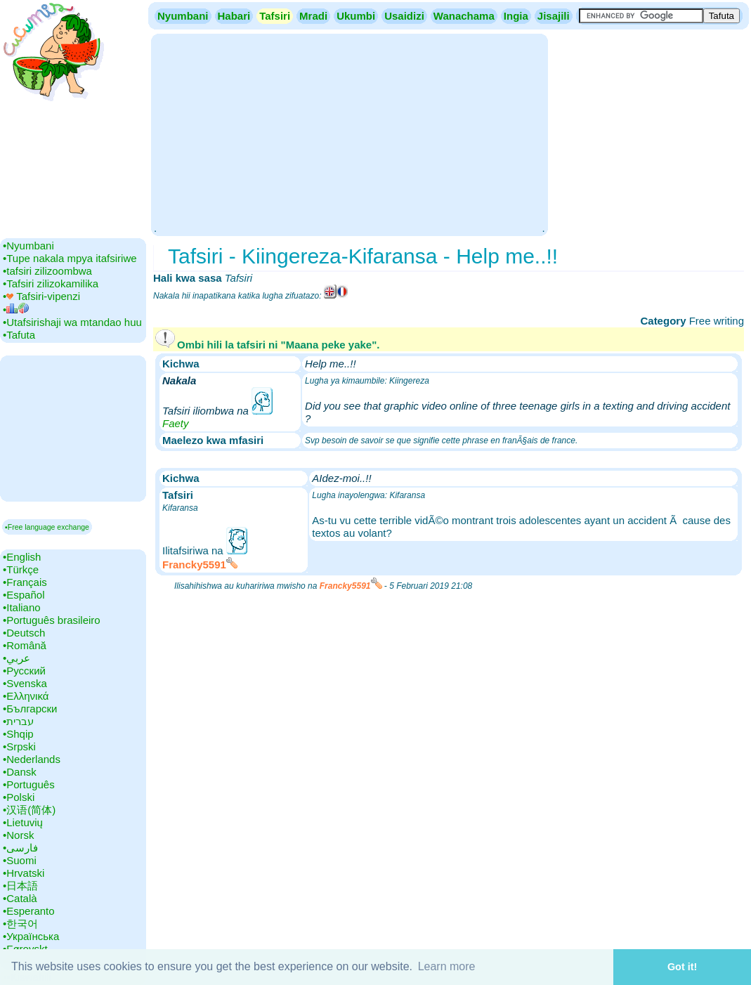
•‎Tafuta (19, 335)
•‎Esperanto (29, 911)
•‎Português (29, 784)
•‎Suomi (20, 860)
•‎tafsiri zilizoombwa (47, 271)
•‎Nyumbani (28, 246)
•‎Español (23, 595)
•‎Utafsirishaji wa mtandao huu (72, 322)
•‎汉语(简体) (29, 810)
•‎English (22, 557)
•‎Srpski (19, 746)
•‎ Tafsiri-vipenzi (41, 296)
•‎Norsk (18, 835)
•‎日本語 (20, 886)
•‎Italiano (22, 607)
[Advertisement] (349, 133)
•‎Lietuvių (23, 822)
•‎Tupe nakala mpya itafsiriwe (70, 258)
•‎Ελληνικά (25, 696)
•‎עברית (18, 721)
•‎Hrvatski (23, 873)
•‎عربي (16, 658)
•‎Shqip (18, 734)
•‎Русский (24, 671)
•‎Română (24, 645)
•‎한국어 (20, 923)
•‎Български (30, 709)
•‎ (16, 309)
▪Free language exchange (47, 527)
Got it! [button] (682, 966)
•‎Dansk (20, 772)
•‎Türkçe (21, 569)
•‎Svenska (25, 683)
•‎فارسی (20, 848)
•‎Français (25, 582)
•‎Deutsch (24, 633)
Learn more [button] (447, 966)
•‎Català (20, 898)
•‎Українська (31, 936)
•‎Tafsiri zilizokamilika (50, 283)
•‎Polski (18, 797)
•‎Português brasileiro (51, 620)
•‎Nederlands (31, 759)
